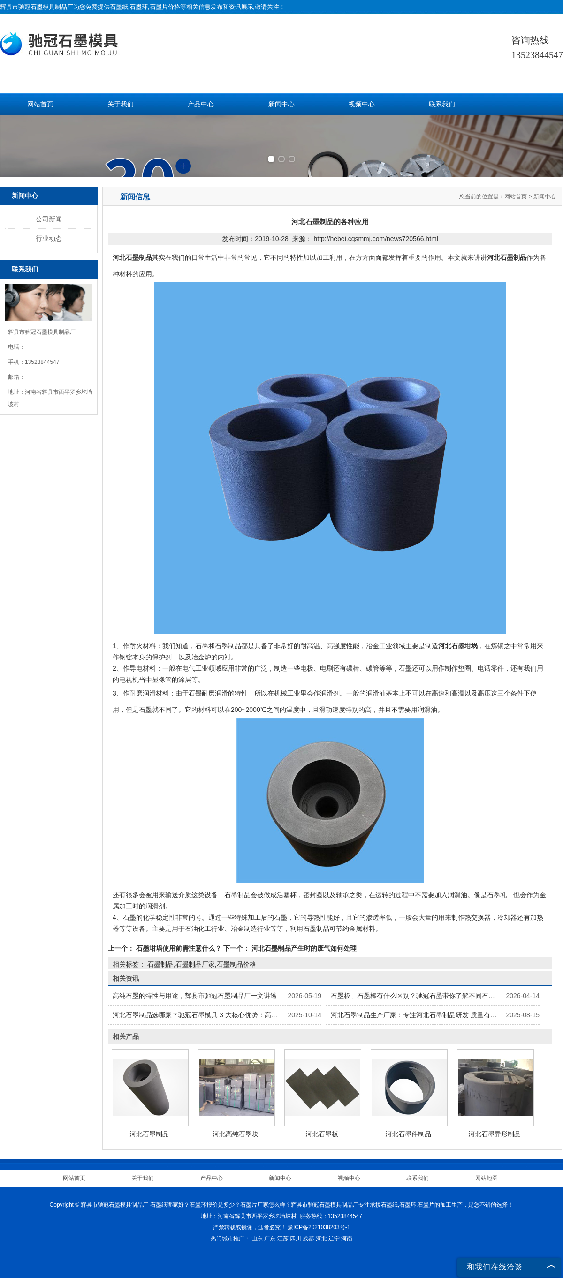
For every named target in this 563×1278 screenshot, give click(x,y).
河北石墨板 (321, 1134)
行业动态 (49, 238)
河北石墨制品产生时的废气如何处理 (303, 948)
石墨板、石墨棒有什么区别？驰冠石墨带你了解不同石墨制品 (419, 995)
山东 (257, 1238)
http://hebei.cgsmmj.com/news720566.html (375, 238)
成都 (308, 1238)
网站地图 (486, 1178)
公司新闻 (49, 219)
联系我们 (442, 104)
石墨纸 (119, 6)
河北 (321, 1238)
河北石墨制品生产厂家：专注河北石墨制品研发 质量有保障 (417, 1015)
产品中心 (201, 104)
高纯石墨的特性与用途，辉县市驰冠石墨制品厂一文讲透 (195, 995)
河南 (346, 1238)
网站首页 (40, 104)
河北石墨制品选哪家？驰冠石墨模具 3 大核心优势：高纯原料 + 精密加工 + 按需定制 (235, 1015)
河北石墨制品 (149, 1134)
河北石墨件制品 (408, 1134)
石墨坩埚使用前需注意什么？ (178, 948)
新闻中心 (281, 104)
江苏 (283, 1238)
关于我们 (120, 104)
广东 (269, 1238)
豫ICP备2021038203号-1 (319, 1227)
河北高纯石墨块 (236, 1134)
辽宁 (334, 1238)
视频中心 (362, 104)
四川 (295, 1238)
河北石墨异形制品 (494, 1134)
